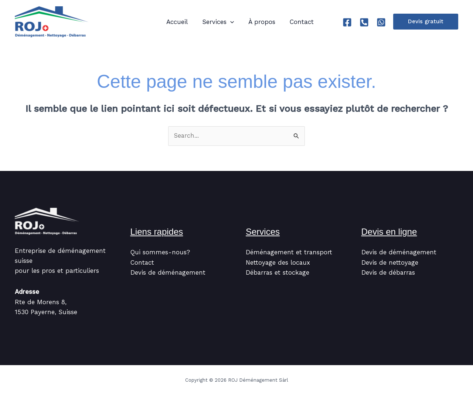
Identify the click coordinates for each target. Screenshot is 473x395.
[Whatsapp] (381, 22)
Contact (142, 262)
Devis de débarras (388, 272)
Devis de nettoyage (390, 262)
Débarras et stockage (278, 272)
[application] (227, 21)
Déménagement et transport (289, 252)
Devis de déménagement (168, 272)
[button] (425, 22)
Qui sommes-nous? (160, 252)
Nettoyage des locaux (278, 262)
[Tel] (364, 22)
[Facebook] (347, 22)
